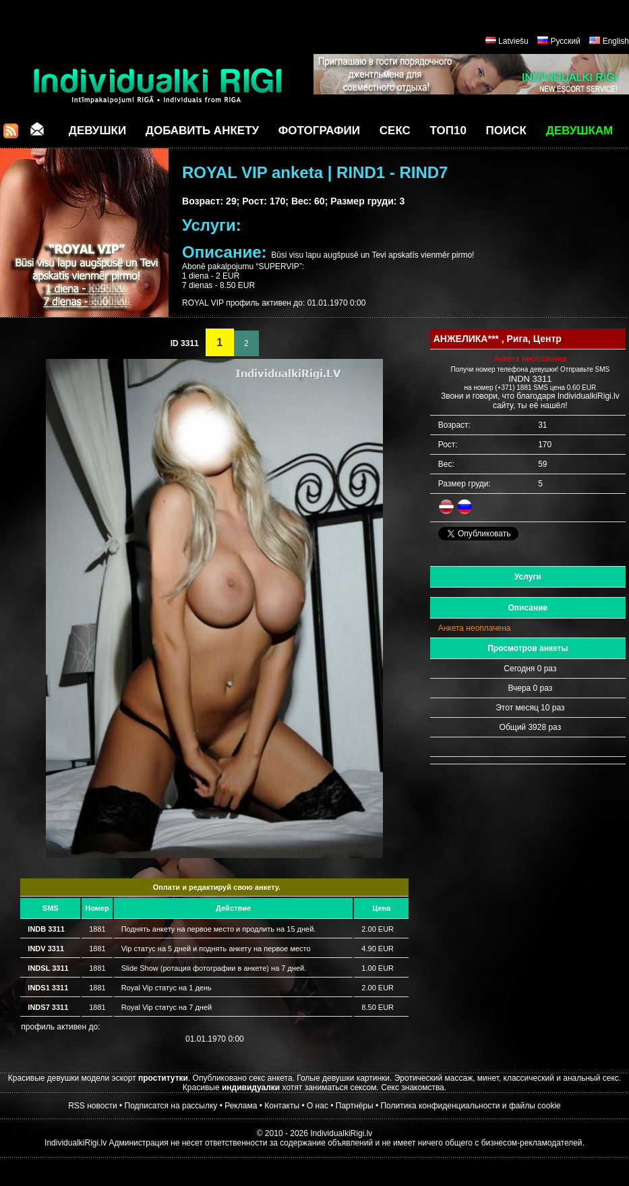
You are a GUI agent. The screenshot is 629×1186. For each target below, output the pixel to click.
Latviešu (513, 41)
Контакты (281, 1105)
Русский (565, 41)
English (616, 41)
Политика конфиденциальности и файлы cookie (470, 1105)
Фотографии (319, 130)
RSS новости (92, 1105)
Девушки (97, 130)
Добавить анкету (202, 130)
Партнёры (354, 1105)
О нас (317, 1105)
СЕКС (395, 130)
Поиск (506, 130)
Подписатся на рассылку (171, 1105)
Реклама (240, 1105)
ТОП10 (448, 130)
